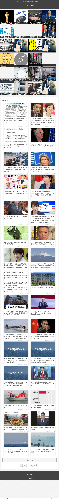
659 (34, 486)
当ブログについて (29, 497)
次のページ (29, 481)
